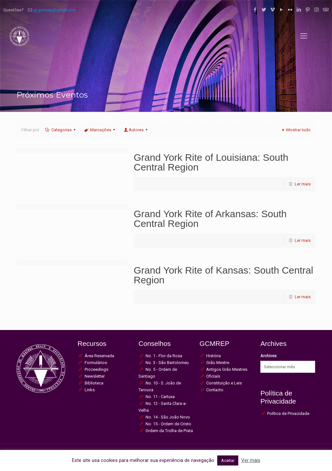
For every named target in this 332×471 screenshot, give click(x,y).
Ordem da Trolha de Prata (169, 430)
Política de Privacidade (288, 413)
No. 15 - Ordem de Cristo (168, 423)
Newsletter (95, 376)
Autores (136, 129)
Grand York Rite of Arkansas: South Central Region (210, 218)
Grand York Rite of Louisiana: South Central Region (211, 162)
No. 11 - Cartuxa (160, 396)
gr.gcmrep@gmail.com (54, 9)
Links (90, 389)
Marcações (100, 129)
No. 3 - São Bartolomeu (167, 362)
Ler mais (303, 184)
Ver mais (250, 460)
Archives (268, 355)
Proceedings (96, 369)
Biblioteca (94, 383)
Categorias (60, 129)
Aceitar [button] (227, 460)
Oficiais (213, 376)
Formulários (96, 362)
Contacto (214, 389)
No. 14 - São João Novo (168, 417)
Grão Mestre (217, 362)
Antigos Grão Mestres (226, 369)
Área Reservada (99, 355)
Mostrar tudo (295, 129)
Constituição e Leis (224, 383)
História (213, 355)
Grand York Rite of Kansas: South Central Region (223, 275)
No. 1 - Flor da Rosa (164, 355)
